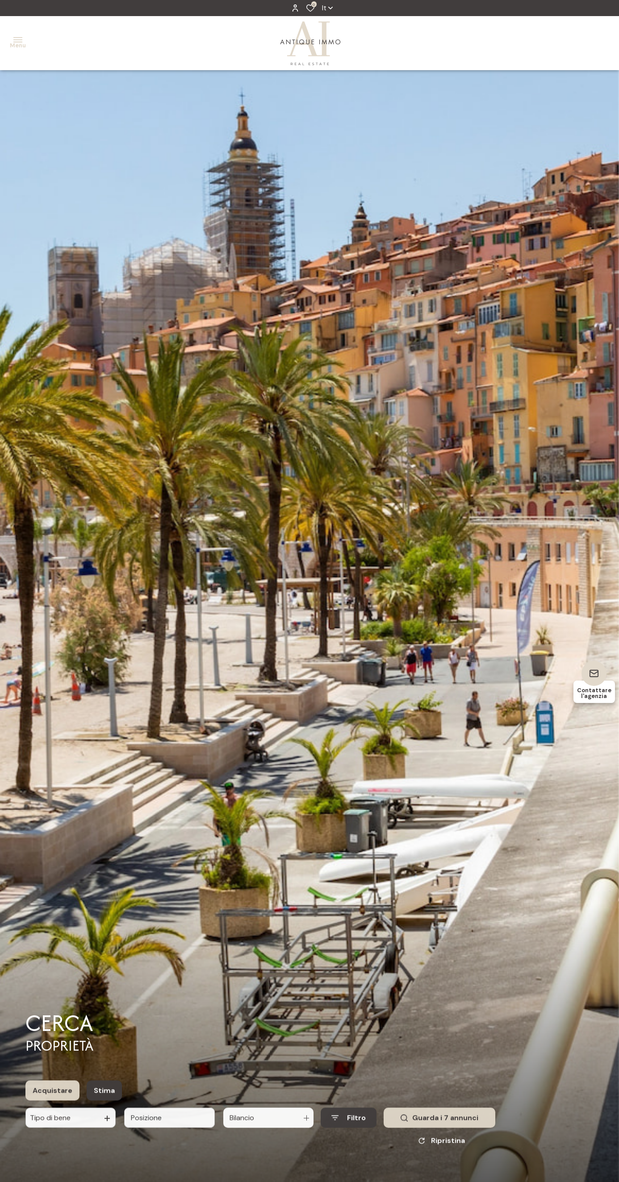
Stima (104, 1095)
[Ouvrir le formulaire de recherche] (348, 1123)
